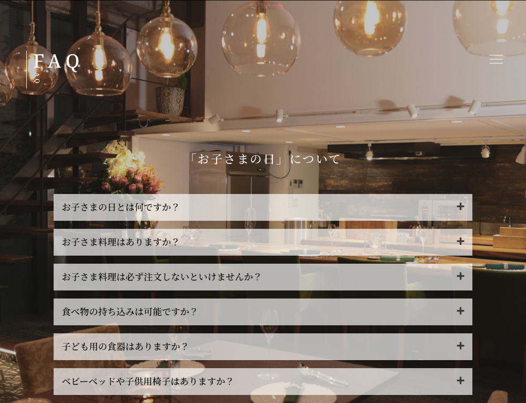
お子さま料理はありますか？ (121, 241)
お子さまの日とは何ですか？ (121, 206)
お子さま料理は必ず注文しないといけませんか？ (162, 276)
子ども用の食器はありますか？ (125, 346)
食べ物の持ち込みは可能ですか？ (130, 311)
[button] (496, 60)
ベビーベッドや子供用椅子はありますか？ (148, 380)
